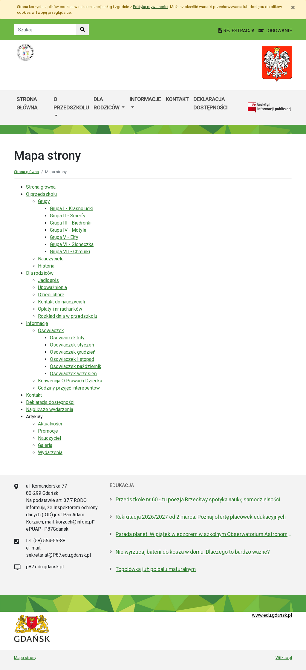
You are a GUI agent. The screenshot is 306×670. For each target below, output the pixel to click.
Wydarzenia (50, 452)
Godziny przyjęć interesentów (69, 388)
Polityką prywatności (150, 6)
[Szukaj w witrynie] (82, 29)
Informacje (145, 99)
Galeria (45, 445)
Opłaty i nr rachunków (60, 309)
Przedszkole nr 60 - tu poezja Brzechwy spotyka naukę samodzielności (198, 500)
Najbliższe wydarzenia (49, 409)
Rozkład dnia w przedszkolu (67, 316)
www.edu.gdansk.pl (272, 615)
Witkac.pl (284, 657)
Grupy (44, 201)
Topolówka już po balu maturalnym (156, 569)
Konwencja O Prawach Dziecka (70, 381)
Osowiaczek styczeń (72, 345)
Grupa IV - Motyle (68, 230)
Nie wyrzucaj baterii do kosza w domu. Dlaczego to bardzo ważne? (193, 552)
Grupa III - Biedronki (70, 223)
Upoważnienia (52, 287)
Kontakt (177, 99)
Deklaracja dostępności (210, 103)
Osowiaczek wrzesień (73, 373)
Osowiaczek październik (75, 366)
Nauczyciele (51, 259)
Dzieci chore (51, 294)
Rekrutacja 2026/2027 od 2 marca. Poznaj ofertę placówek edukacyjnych (201, 517)
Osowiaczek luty (67, 338)
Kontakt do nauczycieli (61, 302)
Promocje (48, 431)
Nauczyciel (49, 438)
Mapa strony (25, 657)
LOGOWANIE (275, 30)
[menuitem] (71, 107)
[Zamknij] (293, 7)
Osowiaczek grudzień (73, 352)
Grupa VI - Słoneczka (72, 244)
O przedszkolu (71, 103)
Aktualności (50, 424)
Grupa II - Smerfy (67, 216)
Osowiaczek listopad (72, 359)
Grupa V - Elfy (64, 237)
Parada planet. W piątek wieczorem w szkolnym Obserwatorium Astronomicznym (204, 534)
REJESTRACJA (237, 30)
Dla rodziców (107, 103)
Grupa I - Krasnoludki (71, 208)
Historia (46, 266)
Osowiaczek (51, 330)
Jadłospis (48, 280)
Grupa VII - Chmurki (70, 251)
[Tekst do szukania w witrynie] (45, 29)
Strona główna (26, 103)
